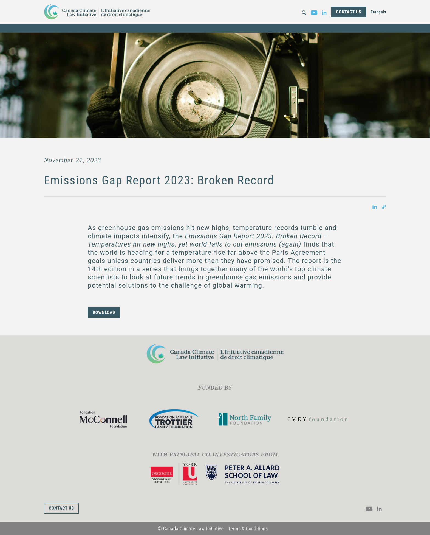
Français (378, 12)
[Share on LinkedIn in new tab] (374, 206)
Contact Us (348, 12)
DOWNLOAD (104, 312)
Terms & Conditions (248, 528)
